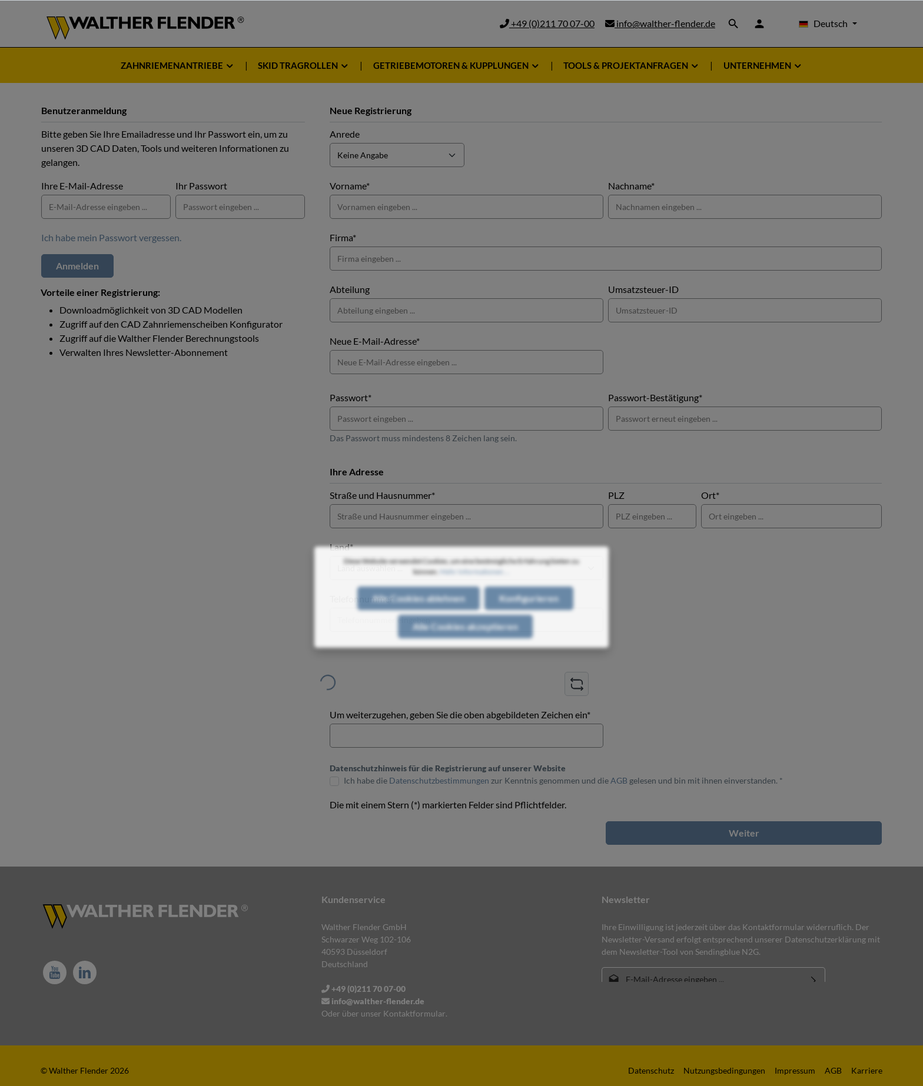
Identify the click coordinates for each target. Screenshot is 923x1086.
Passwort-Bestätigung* (655, 397)
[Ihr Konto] (759, 23)
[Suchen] (733, 23)
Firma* (343, 237)
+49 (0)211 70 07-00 (547, 23)
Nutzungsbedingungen (724, 1070)
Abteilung (350, 289)
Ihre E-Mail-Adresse (82, 185)
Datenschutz (651, 1070)
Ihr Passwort (201, 185)
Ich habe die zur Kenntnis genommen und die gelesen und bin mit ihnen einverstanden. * (563, 780)
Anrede (345, 133)
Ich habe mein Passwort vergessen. (111, 237)
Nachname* (631, 185)
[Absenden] (813, 979)
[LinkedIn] (85, 972)
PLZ (616, 495)
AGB (618, 780)
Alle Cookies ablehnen (418, 621)
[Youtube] (55, 972)
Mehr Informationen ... (475, 594)
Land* (341, 546)
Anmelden (77, 265)
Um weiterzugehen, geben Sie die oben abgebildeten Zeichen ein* (460, 714)
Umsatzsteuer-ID (643, 289)
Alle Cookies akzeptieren (465, 649)
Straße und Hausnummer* (382, 495)
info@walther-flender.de (660, 23)
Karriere (866, 1070)
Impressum (795, 1070)
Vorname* (350, 185)
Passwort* (350, 397)
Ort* (710, 495)
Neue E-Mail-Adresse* (375, 341)
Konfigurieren (529, 621)
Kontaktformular (414, 1013)
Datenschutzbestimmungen (439, 780)
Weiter (744, 832)
